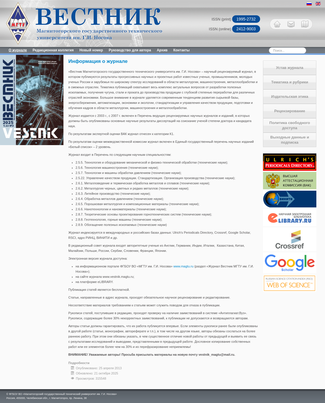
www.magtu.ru (183, 266)
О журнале (18, 50)
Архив (162, 50)
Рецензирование (289, 111)
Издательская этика (289, 96)
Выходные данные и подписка (289, 140)
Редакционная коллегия (53, 50)
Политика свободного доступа (289, 125)
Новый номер (91, 50)
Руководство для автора (130, 50)
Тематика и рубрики (289, 82)
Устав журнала (289, 67)
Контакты (181, 50)
